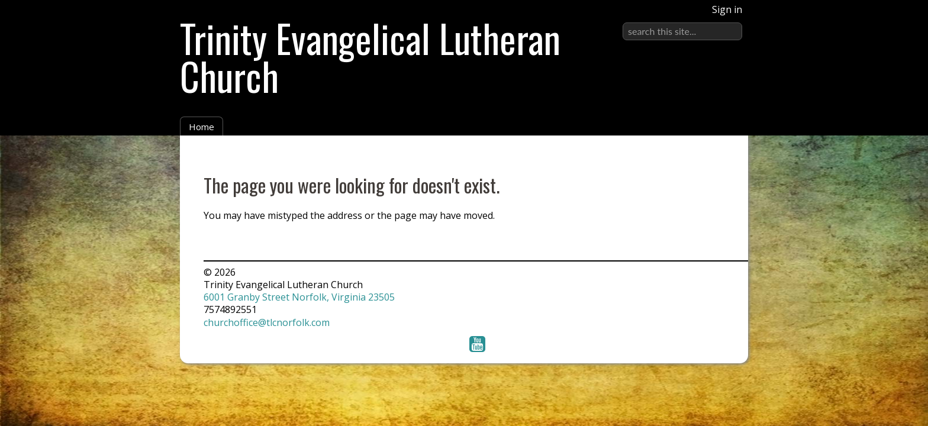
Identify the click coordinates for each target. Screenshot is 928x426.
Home (201, 127)
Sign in (727, 9)
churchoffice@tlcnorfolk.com (267, 322)
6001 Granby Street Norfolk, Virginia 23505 (299, 297)
